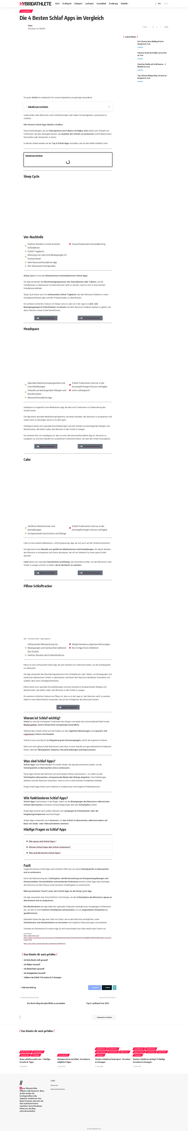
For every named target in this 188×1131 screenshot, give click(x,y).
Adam (30, 25)
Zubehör (140, 47)
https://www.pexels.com (31, 935)
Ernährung (101, 1048)
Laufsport (25, 1054)
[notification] (155, 3)
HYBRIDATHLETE (35, 3)
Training (35, 1054)
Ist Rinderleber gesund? (34, 968)
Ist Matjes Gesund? (32, 964)
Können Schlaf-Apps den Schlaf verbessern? (50, 847)
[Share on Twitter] (153, 27)
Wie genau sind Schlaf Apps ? (42, 841)
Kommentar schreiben (104, 1016)
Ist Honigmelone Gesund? (35, 972)
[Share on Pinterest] (157, 27)
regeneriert (29, 734)
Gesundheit (26, 11)
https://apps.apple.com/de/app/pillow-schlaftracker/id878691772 (45, 943)
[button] (110, 156)
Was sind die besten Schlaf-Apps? (45, 853)
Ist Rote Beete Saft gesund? (36, 960)
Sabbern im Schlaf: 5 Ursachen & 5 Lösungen (43, 976)
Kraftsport (26, 1051)
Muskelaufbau (30, 725)
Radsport (125, 1051)
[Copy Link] (160, 27)
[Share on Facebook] (149, 27)
